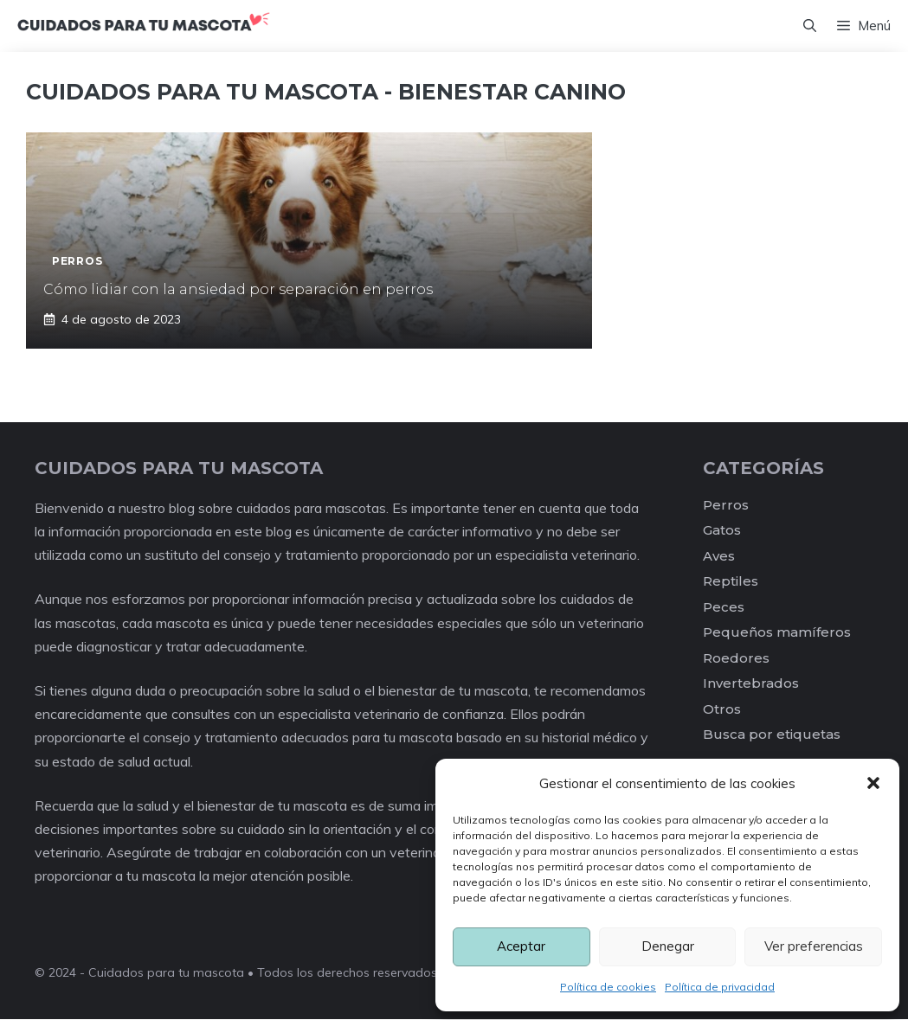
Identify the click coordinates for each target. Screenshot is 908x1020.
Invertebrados (751, 685)
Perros (726, 506)
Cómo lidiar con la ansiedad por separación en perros (238, 291)
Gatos (722, 531)
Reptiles (730, 582)
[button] (873, 783)
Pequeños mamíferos (777, 633)
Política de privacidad (720, 986)
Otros (722, 710)
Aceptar (521, 946)
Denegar (667, 946)
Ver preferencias (813, 946)
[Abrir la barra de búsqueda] (810, 26)
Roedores (736, 659)
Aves (719, 557)
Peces (723, 608)
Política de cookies (608, 986)
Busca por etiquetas (771, 736)
